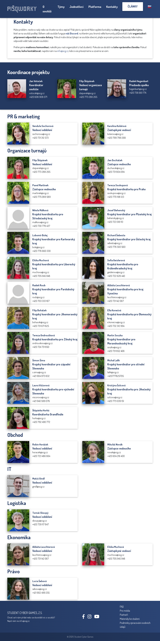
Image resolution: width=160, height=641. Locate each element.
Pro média (125, 610)
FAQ (122, 606)
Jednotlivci (76, 7)
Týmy (61, 7)
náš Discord (72, 33)
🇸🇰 (149, 7)
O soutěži (47, 9)
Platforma (94, 7)
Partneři (124, 614)
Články (133, 6)
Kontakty (112, 7)
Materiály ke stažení (130, 618)
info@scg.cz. (24, 620)
